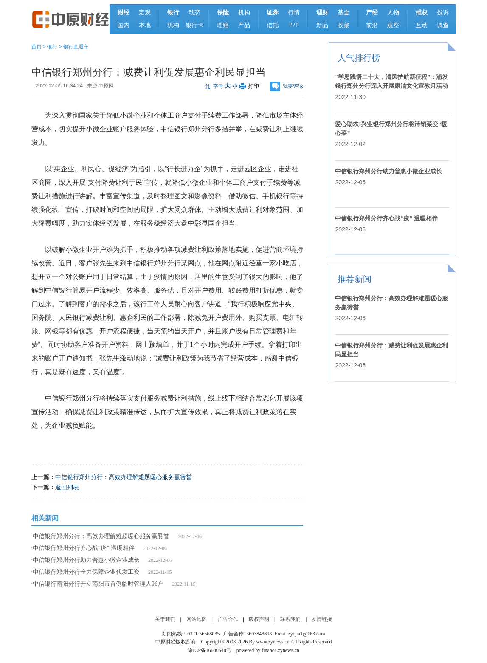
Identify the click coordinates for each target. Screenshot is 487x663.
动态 (194, 12)
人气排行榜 (359, 57)
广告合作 (228, 619)
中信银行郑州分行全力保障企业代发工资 (86, 572)
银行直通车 (76, 47)
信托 (273, 25)
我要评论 (293, 86)
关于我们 (165, 619)
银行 (52, 47)
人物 (393, 12)
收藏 (343, 25)
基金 (343, 12)
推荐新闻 (355, 279)
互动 (422, 25)
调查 (443, 25)
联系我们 (290, 619)
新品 (322, 25)
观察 (393, 25)
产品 (244, 25)
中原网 (106, 86)
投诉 (443, 12)
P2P (294, 25)
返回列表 (67, 487)
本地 (145, 25)
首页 (36, 47)
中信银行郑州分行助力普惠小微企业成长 (86, 560)
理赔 (223, 25)
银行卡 (194, 25)
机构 (173, 25)
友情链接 (322, 619)
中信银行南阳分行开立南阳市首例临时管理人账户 (98, 584)
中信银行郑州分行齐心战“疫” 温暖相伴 (84, 548)
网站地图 (196, 619)
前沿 (372, 25)
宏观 (145, 12)
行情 (294, 12)
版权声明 (259, 619)
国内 (123, 25)
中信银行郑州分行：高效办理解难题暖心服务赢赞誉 (123, 477)
